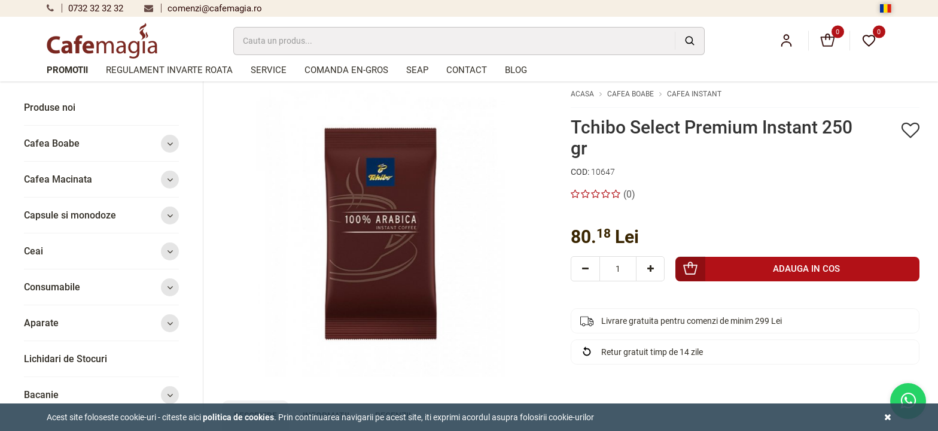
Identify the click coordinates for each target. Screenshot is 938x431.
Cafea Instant (694, 94)
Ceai (101, 251)
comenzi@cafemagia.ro (203, 8)
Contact (466, 70)
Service (269, 70)
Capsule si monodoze (101, 215)
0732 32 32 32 (85, 8)
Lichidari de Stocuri (65, 359)
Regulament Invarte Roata (169, 70)
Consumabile (101, 287)
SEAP (417, 70)
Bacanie (101, 394)
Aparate (101, 323)
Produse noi (49, 107)
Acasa (582, 94)
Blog (516, 70)
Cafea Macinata (101, 179)
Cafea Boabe (101, 143)
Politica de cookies (238, 417)
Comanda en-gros (346, 70)
